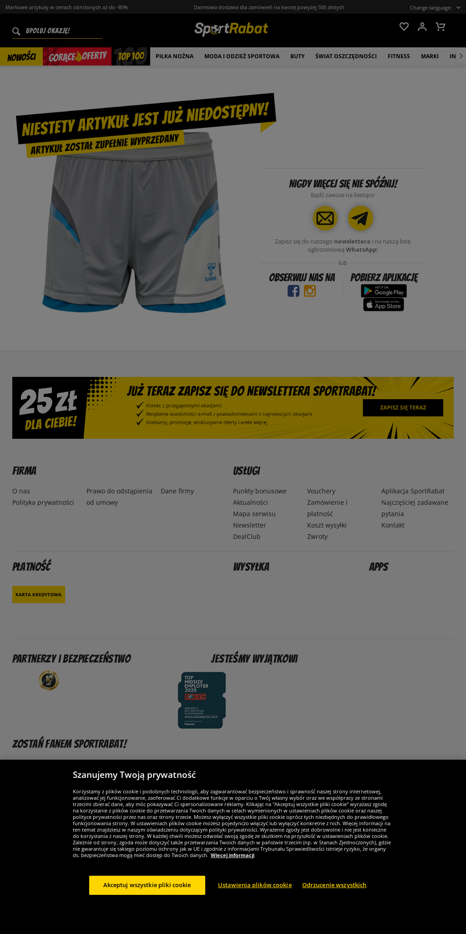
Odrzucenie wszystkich (334, 885)
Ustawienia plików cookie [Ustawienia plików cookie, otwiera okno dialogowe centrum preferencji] (255, 885)
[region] (233, 847)
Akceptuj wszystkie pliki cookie (147, 885)
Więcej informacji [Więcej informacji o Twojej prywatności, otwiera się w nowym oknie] (232, 855)
